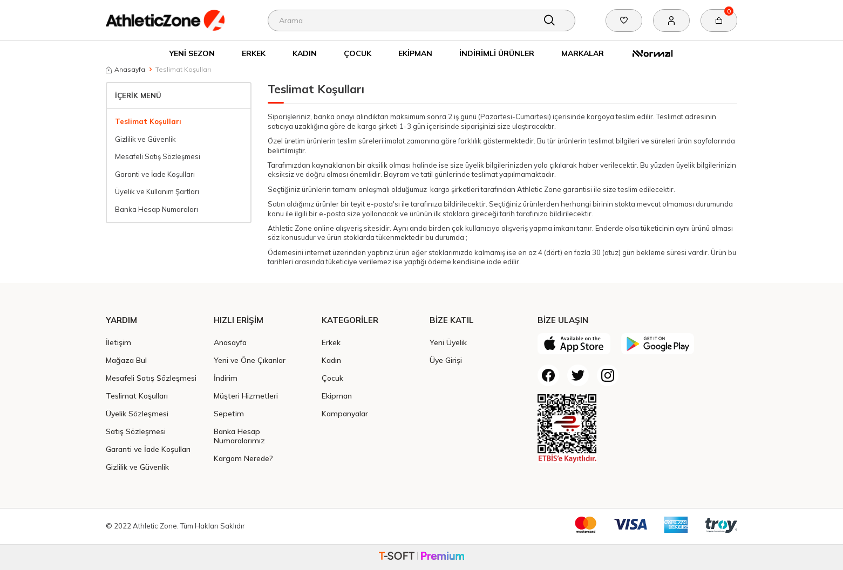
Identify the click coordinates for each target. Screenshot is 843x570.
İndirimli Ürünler (496, 53)
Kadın (305, 53)
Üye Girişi (446, 360)
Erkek (254, 53)
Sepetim (229, 413)
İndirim (225, 377)
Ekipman (415, 53)
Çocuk (357, 53)
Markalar (582, 53)
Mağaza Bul (126, 360)
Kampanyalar (345, 413)
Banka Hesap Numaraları (156, 209)
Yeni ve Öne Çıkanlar (249, 360)
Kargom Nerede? (243, 458)
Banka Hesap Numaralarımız (239, 436)
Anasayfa (125, 69)
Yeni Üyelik (448, 342)
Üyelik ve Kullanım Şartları (157, 191)
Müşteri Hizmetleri (246, 395)
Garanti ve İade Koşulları (155, 174)
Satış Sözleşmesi (136, 431)
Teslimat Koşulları (148, 121)
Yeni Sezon (192, 53)
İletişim (118, 342)
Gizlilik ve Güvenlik (145, 139)
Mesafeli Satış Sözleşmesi (157, 156)
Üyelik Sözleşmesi (137, 413)
